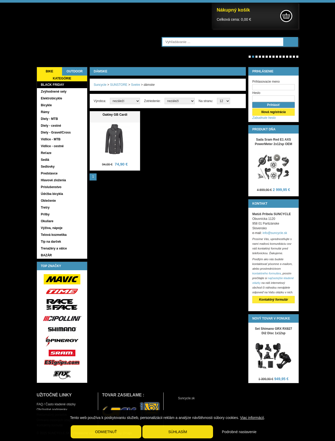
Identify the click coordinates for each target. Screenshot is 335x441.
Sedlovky (48, 166)
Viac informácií (252, 418)
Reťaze (46, 153)
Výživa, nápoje (52, 228)
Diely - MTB (49, 119)
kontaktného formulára (266, 273)
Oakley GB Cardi (115, 114)
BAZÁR (46, 255)
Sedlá (45, 160)
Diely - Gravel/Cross (56, 132)
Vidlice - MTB (50, 139)
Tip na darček (51, 241)
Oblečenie (48, 201)
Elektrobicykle (51, 98)
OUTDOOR (74, 71)
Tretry (45, 207)
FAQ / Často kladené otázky (56, 404)
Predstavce (49, 173)
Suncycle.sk (186, 398)
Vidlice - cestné (52, 146)
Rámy (45, 112)
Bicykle (46, 105)
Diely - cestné (51, 125)
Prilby (45, 214)
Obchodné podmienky (52, 409)
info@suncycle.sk (275, 233)
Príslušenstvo (51, 187)
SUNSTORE (118, 85)
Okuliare (47, 221)
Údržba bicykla (52, 194)
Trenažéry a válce (54, 248)
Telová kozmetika (53, 235)
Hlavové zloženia (53, 180)
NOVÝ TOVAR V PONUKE (271, 318)
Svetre (135, 85)
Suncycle (100, 85)
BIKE (49, 71)
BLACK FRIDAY (52, 85)
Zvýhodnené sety (53, 91)
